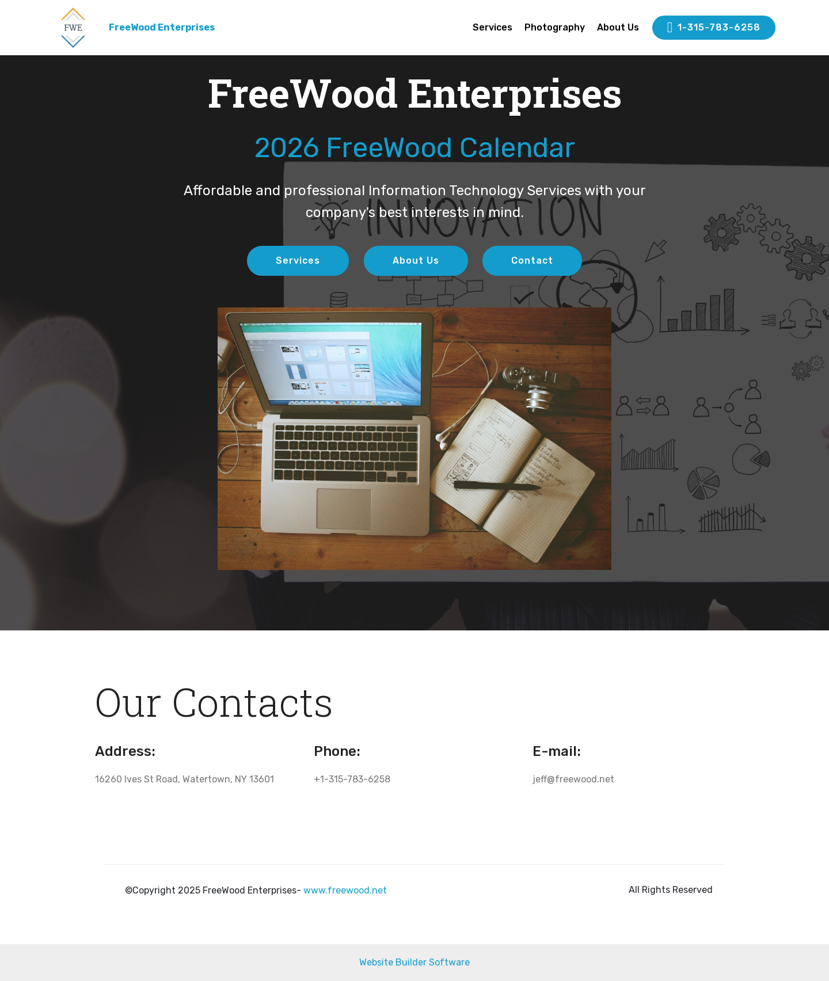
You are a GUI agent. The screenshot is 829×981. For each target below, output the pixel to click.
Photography (554, 27)
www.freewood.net (345, 890)
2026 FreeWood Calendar (414, 147)
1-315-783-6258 (713, 27)
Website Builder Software (414, 962)
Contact (532, 260)
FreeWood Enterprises (162, 27)
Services (492, 27)
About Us (618, 27)
